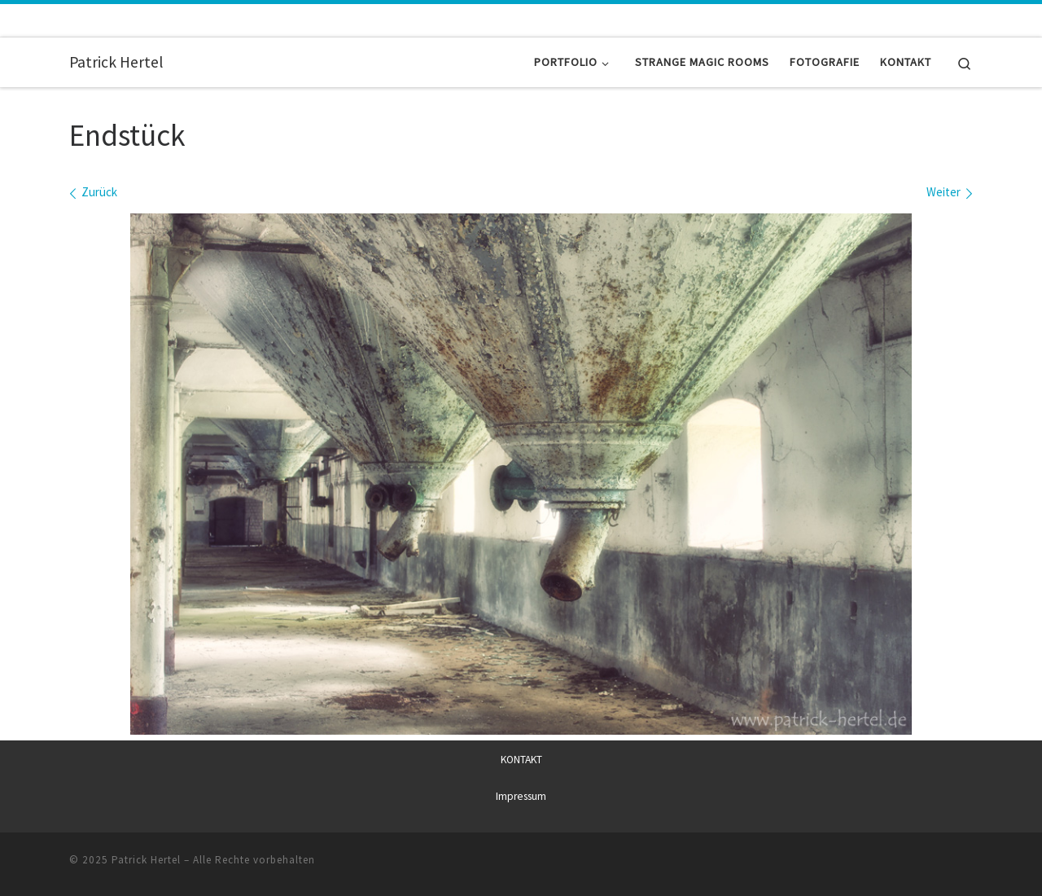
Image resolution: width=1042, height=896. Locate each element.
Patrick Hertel (146, 860)
